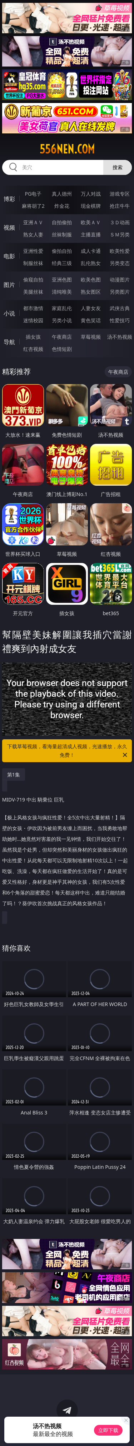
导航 (9, 342)
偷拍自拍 (62, 250)
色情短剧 (62, 348)
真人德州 (62, 193)
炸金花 (61, 205)
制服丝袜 (33, 263)
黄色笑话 (91, 320)
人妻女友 (91, 308)
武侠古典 (120, 308)
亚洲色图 (62, 279)
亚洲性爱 (33, 250)
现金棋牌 (91, 205)
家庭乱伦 (62, 308)
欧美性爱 (120, 250)
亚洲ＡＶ (33, 222)
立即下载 (108, 1430)
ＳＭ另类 (120, 234)
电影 (9, 256)
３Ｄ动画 (120, 222)
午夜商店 (62, 336)
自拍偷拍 (62, 222)
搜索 (118, 167)
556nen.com (67, 149)
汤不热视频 (119, 336)
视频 (9, 227)
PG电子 (33, 193)
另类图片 (120, 291)
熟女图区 (91, 291)
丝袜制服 (62, 234)
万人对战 (91, 193)
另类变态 (120, 263)
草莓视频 (91, 336)
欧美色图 (91, 279)
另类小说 (62, 320)
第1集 (13, 774)
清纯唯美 (62, 291)
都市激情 (33, 308)
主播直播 (91, 234)
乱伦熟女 (91, 263)
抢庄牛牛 (120, 205)
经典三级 (62, 263)
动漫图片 (120, 279)
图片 (9, 285)
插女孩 (33, 336)
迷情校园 (33, 320)
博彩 (9, 199)
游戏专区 (120, 193)
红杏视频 (33, 348)
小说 (9, 313)
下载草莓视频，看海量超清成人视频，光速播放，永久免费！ (68, 751)
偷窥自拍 (33, 279)
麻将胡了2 (33, 205)
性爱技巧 (120, 320)
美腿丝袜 (33, 291)
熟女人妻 (33, 234)
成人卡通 (91, 250)
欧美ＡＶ (91, 222)
